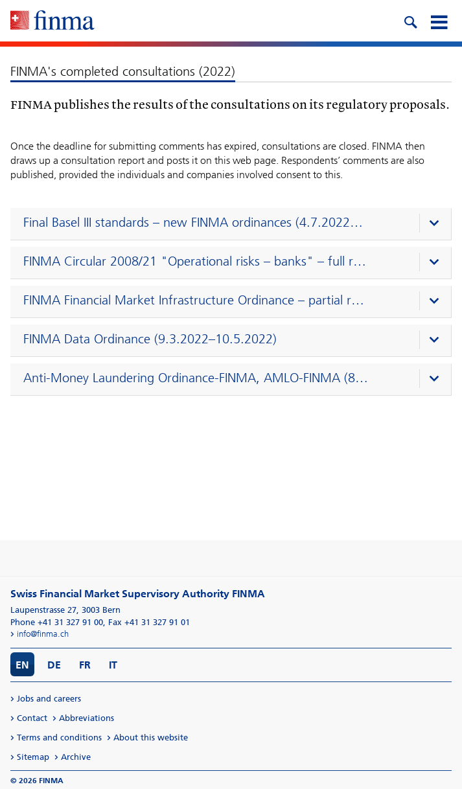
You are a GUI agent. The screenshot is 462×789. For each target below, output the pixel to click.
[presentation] (234, 224)
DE (54, 665)
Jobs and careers (49, 698)
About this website (150, 737)
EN (22, 665)
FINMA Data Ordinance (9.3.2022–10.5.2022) (150, 339)
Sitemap (33, 757)
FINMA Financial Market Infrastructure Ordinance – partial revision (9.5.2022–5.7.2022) (196, 300)
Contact (32, 718)
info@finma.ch (43, 634)
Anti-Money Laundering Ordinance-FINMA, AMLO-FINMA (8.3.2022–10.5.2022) (196, 377)
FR (85, 665)
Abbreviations (86, 718)
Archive (76, 757)
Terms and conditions (59, 737)
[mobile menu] (439, 21)
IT (113, 665)
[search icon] (410, 21)
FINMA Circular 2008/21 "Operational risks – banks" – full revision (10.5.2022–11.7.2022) (196, 261)
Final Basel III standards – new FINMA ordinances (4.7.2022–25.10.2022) (196, 222)
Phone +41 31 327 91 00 (56, 622)
